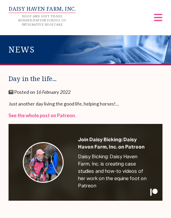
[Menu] (158, 19)
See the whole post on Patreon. (42, 115)
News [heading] (22, 49)
